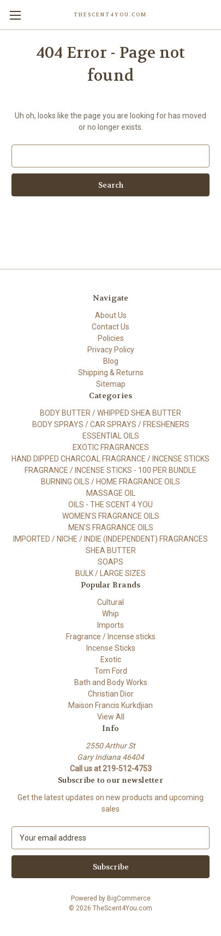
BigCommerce (129, 898)
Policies (111, 338)
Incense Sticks (110, 648)
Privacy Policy (110, 349)
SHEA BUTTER (111, 550)
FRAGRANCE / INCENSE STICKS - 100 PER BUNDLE (110, 470)
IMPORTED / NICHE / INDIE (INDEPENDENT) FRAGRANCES (110, 539)
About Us (111, 315)
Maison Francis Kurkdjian (110, 705)
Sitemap (111, 384)
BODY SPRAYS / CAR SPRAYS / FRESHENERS (110, 424)
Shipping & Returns (111, 372)
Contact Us (110, 326)
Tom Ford (110, 671)
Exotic (110, 659)
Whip (110, 613)
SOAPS (110, 561)
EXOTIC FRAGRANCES (111, 447)
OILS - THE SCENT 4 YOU (110, 504)
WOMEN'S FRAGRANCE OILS (110, 516)
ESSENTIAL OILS (110, 435)
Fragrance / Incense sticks (111, 636)
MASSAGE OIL (110, 493)
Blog (110, 361)
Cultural (110, 602)
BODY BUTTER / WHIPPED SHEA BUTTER (110, 413)
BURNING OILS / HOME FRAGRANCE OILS (110, 481)
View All (110, 716)
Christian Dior (111, 693)
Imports (110, 625)
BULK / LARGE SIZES (110, 573)
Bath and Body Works (110, 682)
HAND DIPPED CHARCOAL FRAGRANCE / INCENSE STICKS (110, 458)
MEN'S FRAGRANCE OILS (110, 527)
